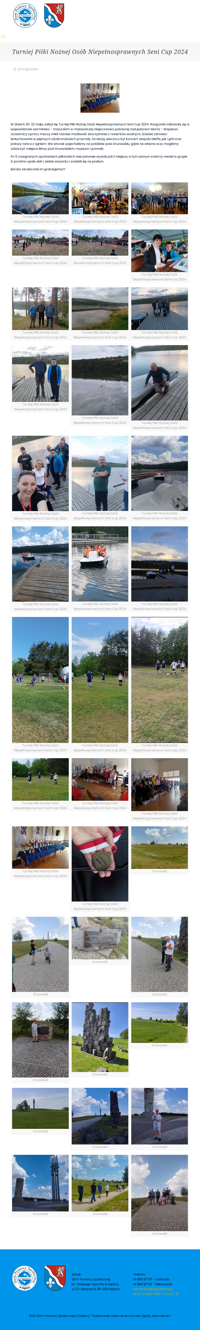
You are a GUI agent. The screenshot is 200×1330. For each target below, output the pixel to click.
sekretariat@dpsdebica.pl (153, 1289)
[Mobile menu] (3, 36)
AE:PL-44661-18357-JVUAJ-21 (155, 1294)
